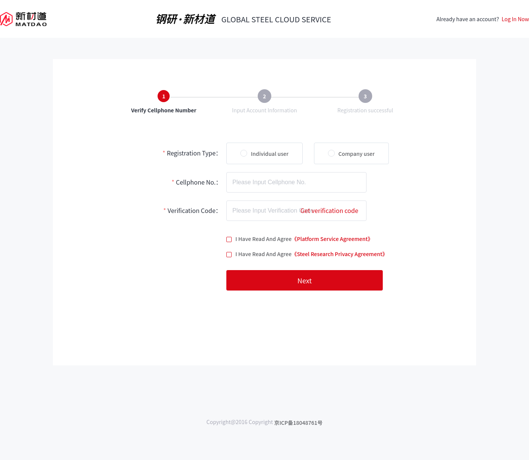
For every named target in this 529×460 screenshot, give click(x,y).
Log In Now (515, 19)
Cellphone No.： (198, 181)
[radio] (264, 153)
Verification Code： (194, 210)
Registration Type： (194, 152)
